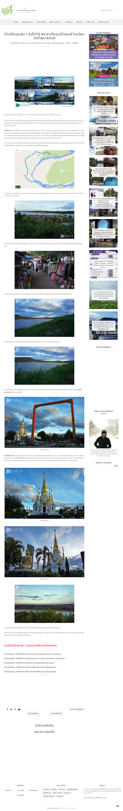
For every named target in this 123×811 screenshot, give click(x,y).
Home (16, 22)
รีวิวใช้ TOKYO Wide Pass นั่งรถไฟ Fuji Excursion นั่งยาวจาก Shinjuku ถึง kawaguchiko (103, 327)
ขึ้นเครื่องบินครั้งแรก (72, 789)
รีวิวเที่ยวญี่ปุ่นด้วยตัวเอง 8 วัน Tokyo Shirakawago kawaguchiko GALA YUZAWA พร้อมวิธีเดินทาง (103, 203)
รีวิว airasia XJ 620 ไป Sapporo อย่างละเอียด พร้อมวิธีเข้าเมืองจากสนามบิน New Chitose (103, 234)
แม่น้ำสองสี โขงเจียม (58, 43)
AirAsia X (46, 789)
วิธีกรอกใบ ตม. (47, 793)
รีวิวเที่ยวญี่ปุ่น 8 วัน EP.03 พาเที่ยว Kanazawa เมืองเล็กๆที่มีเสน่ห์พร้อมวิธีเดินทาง (103, 172)
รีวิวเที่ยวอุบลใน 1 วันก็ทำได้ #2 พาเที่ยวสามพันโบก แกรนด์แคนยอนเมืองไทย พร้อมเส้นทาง (34, 658)
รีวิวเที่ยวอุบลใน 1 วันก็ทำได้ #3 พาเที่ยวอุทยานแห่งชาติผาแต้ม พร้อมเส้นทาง (29, 663)
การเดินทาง (68, 22)
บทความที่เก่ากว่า (55, 713)
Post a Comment (72, 43)
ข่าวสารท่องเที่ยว (103, 22)
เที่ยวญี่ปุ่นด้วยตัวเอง (48, 796)
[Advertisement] (44, 60)
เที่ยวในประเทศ (27, 22)
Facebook (104, 415)
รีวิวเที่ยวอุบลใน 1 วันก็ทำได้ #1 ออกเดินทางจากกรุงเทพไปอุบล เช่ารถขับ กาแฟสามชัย (32, 654)
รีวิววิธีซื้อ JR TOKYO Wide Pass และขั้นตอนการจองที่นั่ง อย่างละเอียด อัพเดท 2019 (103, 110)
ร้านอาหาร (79, 22)
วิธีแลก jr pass (57, 793)
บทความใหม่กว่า (34, 713)
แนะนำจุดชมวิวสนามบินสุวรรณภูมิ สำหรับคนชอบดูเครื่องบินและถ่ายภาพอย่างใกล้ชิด (103, 296)
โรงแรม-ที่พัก (41, 22)
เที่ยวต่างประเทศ (55, 22)
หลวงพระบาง (67, 793)
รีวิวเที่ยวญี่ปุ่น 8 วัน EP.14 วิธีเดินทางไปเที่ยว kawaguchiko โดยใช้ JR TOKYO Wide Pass (103, 141)
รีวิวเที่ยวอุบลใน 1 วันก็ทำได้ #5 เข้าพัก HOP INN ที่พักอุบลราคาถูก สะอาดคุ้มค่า (30, 671)
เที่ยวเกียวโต (59, 796)
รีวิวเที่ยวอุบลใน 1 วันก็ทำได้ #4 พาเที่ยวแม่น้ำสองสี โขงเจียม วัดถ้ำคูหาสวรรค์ (30, 667)
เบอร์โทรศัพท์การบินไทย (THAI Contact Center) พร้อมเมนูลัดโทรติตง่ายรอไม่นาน (103, 265)
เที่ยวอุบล (48, 43)
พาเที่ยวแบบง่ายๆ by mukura (68, 808)
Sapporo (54, 789)
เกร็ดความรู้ (90, 22)
